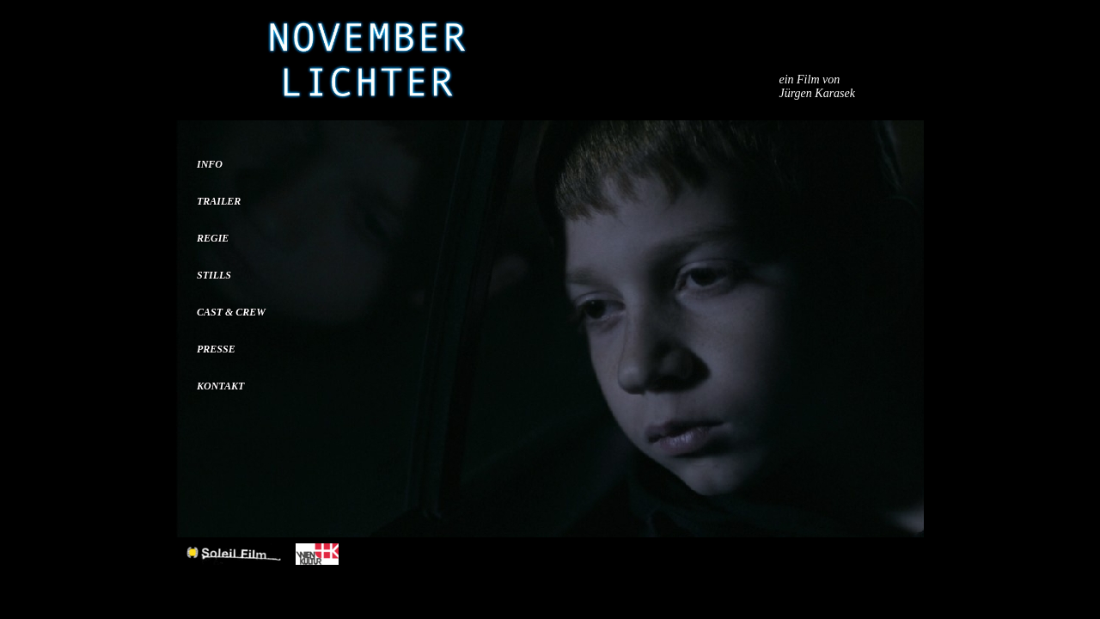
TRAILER (219, 201)
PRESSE (216, 349)
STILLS (214, 275)
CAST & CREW (231, 312)
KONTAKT (220, 386)
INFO (210, 164)
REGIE (213, 238)
